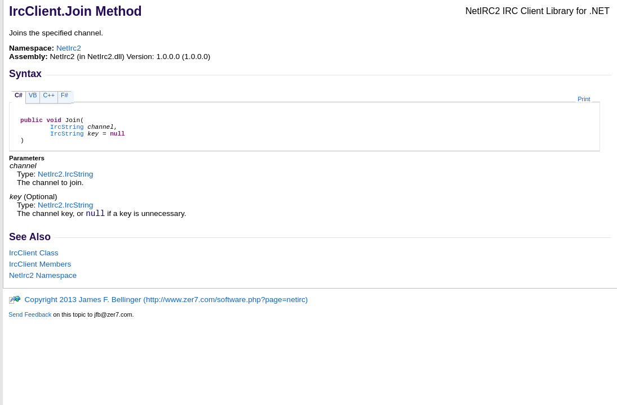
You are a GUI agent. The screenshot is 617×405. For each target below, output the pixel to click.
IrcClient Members (40, 272)
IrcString (67, 129)
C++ (49, 95)
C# (19, 95)
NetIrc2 (68, 48)
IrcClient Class (34, 261)
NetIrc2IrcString (65, 181)
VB (33, 95)
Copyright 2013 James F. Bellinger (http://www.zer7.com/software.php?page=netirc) (158, 308)
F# (64, 95)
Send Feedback (29, 323)
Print (584, 99)
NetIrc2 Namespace (43, 284)
